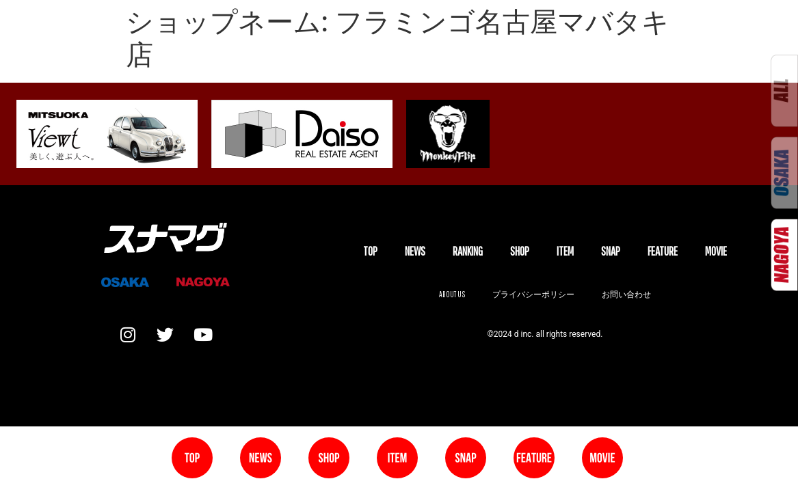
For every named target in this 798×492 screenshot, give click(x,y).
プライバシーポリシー (533, 294)
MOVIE (716, 251)
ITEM (565, 251)
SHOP (519, 251)
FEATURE (663, 251)
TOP (370, 251)
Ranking (468, 251)
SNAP (610, 251)
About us (452, 294)
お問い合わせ (626, 294)
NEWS (415, 251)
